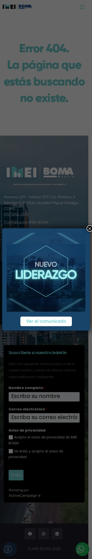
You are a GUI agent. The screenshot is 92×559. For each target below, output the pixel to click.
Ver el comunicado (46, 321)
